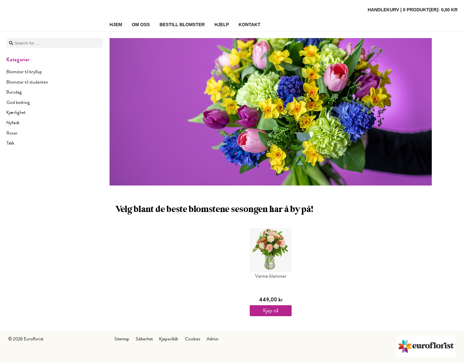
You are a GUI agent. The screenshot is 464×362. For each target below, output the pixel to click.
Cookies (192, 339)
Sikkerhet (144, 339)
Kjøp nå (270, 310)
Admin (212, 339)
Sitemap (121, 339)
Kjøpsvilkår (169, 339)
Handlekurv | (413, 9)
